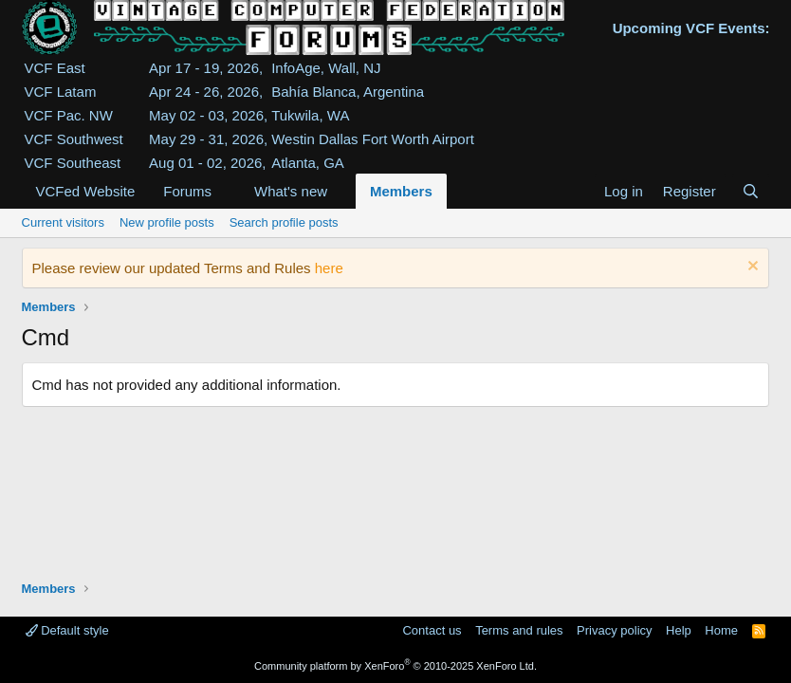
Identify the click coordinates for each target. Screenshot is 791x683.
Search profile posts (284, 222)
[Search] (750, 191)
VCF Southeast (73, 163)
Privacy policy (614, 630)
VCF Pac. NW (69, 115)
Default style (67, 630)
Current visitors (63, 222)
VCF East (55, 68)
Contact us (431, 630)
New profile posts (167, 222)
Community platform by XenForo (395, 666)
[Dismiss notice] (751, 268)
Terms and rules (518, 630)
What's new (290, 191)
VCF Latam (61, 91)
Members (401, 191)
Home (721, 630)
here (329, 268)
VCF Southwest (74, 139)
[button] (226, 191)
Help (678, 630)
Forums (187, 191)
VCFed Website (86, 191)
